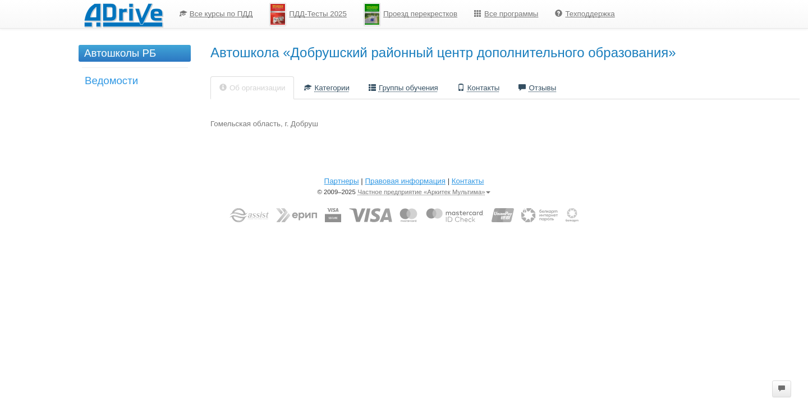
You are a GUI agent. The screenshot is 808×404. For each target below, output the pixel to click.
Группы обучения (403, 88)
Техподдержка (584, 14)
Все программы (506, 14)
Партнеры (341, 181)
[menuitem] (216, 14)
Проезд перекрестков (410, 14)
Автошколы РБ (120, 53)
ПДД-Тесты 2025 (308, 14)
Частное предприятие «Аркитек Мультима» (423, 192)
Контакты (478, 88)
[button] (781, 388)
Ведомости (111, 80)
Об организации (252, 88)
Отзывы (537, 88)
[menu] (397, 14)
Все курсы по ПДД (216, 14)
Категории (327, 88)
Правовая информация (405, 181)
